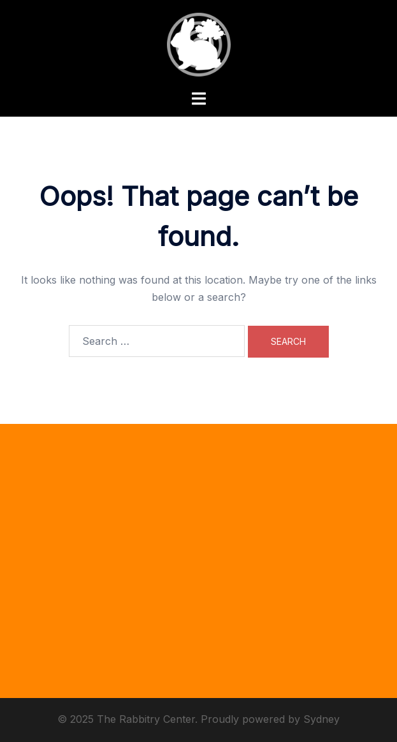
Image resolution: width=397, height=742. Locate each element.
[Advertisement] (198, 570)
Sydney (321, 719)
